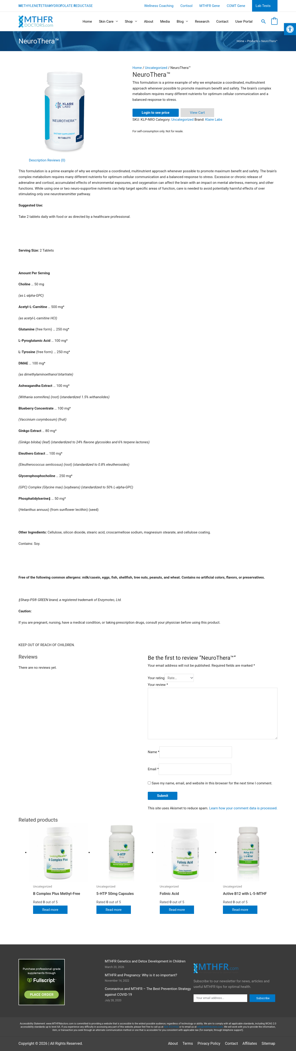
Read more (50, 910)
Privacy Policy (208, 1043)
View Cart (197, 113)
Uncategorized (156, 68)
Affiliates (250, 1043)
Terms (187, 1043)
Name (153, 752)
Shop (129, 21)
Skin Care (106, 21)
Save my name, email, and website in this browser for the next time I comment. (212, 783)
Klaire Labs (213, 119)
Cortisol (186, 6)
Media (165, 21)
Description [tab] (37, 160)
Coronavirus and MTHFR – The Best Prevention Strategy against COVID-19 (148, 992)
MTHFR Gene (209, 6)
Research (202, 21)
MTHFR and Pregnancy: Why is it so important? (141, 975)
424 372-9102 (171, 1026)
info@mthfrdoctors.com (210, 1026)
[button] (264, 21)
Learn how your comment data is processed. (243, 808)
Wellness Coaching (158, 6)
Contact (222, 21)
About (148, 21)
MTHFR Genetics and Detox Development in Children (145, 961)
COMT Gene (236, 6)
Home (87, 21)
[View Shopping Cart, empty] (274, 21)
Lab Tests (263, 6)
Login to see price (156, 113)
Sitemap (268, 1043)
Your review (158, 685)
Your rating (156, 678)
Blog (180, 21)
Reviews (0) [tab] (56, 160)
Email (153, 769)
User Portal (244, 21)
